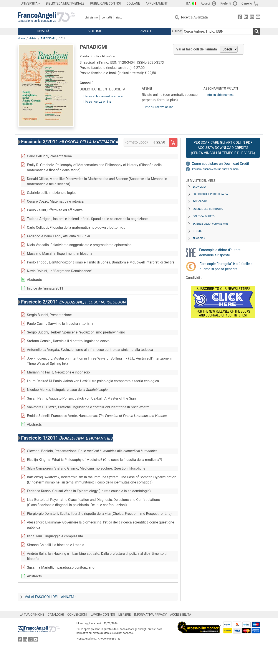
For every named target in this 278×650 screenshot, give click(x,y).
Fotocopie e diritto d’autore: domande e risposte (220, 252)
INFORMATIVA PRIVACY (150, 614)
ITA (188, 3)
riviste (32, 38)
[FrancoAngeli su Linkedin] (246, 17)
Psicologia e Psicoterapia (210, 194)
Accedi (205, 3)
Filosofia (199, 238)
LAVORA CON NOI (103, 614)
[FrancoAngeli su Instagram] (252, 17)
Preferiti (225, 3)
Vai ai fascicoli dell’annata (196, 49)
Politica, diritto (204, 216)
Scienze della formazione (210, 223)
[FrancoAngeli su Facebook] (240, 17)
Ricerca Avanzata (194, 17)
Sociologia (200, 201)
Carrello (247, 3)
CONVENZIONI (77, 614)
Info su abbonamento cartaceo (103, 96)
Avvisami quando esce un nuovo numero (215, 169)
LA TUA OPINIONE (32, 614)
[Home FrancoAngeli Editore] (46, 17)
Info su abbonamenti (220, 95)
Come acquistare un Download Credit (220, 164)
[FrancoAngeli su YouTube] (258, 17)
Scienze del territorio (208, 208)
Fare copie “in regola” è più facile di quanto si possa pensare (226, 266)
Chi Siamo (91, 17)
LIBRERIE (124, 614)
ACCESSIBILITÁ (180, 614)
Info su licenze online (97, 101)
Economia (199, 186)
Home (21, 38)
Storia (197, 231)
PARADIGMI (48, 38)
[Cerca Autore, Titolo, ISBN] (218, 31)
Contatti (106, 17)
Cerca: (177, 31)
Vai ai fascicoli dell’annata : (50, 597)
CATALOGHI (56, 614)
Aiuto (119, 17)
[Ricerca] (256, 31)
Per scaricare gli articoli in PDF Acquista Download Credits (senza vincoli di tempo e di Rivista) (223, 147)
